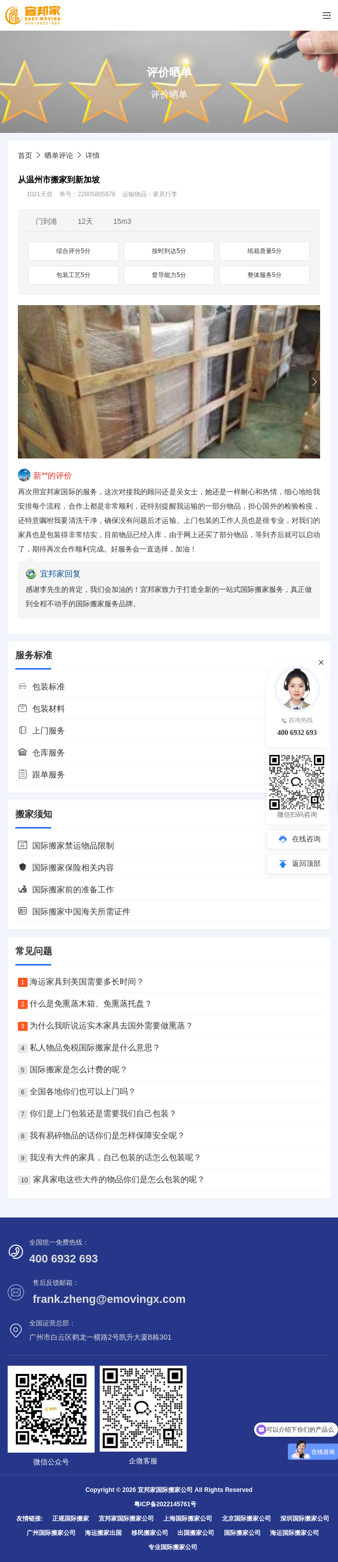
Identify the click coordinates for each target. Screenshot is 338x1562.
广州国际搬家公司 (51, 1532)
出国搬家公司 (195, 1532)
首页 (25, 155)
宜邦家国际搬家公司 (126, 1518)
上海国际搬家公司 (187, 1518)
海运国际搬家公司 (294, 1532)
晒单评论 (58, 155)
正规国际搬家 (70, 1518)
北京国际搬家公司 (246, 1518)
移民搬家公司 (149, 1532)
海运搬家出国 (103, 1532)
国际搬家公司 (242, 1532)
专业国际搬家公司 (172, 1547)
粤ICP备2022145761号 (165, 1504)
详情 (92, 155)
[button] (314, 382)
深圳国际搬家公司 (304, 1518)
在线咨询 (306, 839)
